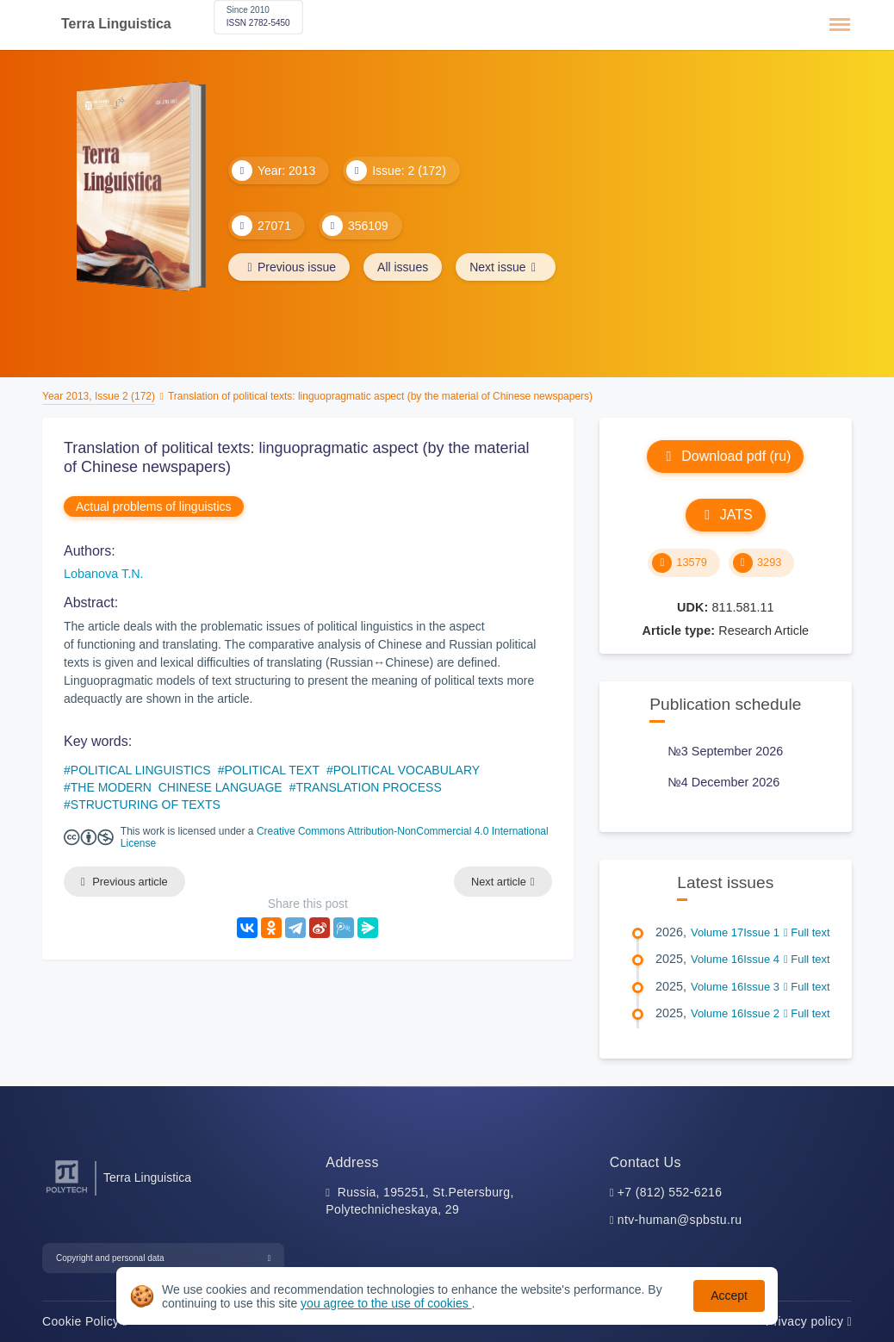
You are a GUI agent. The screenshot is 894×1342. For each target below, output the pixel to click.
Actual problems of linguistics (154, 506)
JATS (725, 514)
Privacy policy (809, 1321)
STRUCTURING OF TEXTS (145, 804)
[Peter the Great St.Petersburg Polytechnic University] (66, 1193)
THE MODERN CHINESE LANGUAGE (176, 787)
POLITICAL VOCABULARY (406, 770)
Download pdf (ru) (725, 456)
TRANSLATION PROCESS (368, 787)
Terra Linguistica (116, 23)
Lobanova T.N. (104, 574)
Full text (807, 932)
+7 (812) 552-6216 (670, 1192)
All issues (402, 267)
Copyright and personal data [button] (110, 1258)
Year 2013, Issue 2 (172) (98, 396)
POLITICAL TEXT (271, 770)
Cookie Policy (84, 1321)
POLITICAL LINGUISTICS (141, 770)
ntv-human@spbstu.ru (680, 1220)
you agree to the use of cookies (386, 1303)
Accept (729, 1295)
